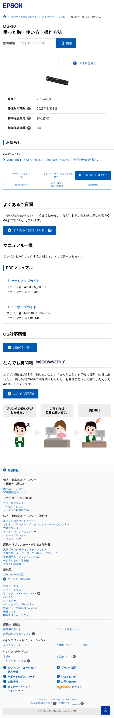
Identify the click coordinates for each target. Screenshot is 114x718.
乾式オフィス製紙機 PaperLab (20, 608)
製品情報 (13, 470)
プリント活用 (68, 667)
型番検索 (9, 43)
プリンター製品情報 (19, 579)
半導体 (7, 656)
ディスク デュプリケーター (18, 604)
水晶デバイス (64, 656)
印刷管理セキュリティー (17, 615)
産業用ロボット (12, 629)
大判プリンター (12, 528)
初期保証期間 (19, 128)
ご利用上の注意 (70, 699)
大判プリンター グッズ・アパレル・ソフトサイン (31, 553)
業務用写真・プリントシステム (21, 556)
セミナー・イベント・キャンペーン (20, 688)
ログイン (69, 687)
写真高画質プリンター (16, 492)
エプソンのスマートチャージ (19, 521)
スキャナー (9, 600)
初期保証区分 (19, 118)
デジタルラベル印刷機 (16, 560)
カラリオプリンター (14, 503)
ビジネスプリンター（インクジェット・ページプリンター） (37, 524)
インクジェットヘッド (16, 645)
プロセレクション (13, 506)
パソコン (8, 597)
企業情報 (13, 681)
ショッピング (68, 676)
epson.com (76, 704)
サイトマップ (43, 699)
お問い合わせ (68, 681)
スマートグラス (12, 590)
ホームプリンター (13, 489)
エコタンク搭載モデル (16, 510)
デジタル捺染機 (12, 564)
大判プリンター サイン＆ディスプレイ (25, 549)
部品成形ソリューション (17, 634)
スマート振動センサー (69, 629)
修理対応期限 (19, 108)
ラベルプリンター (13, 539)
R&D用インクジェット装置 (72, 645)
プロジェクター (12, 586)
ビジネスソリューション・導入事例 (23, 669)
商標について (64, 703)
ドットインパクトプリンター (19, 531)
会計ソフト (9, 611)
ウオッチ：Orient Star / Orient (20, 593)
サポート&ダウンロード (21, 676)
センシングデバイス (14, 661)
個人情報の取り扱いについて (43, 703)
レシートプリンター (14, 535)
